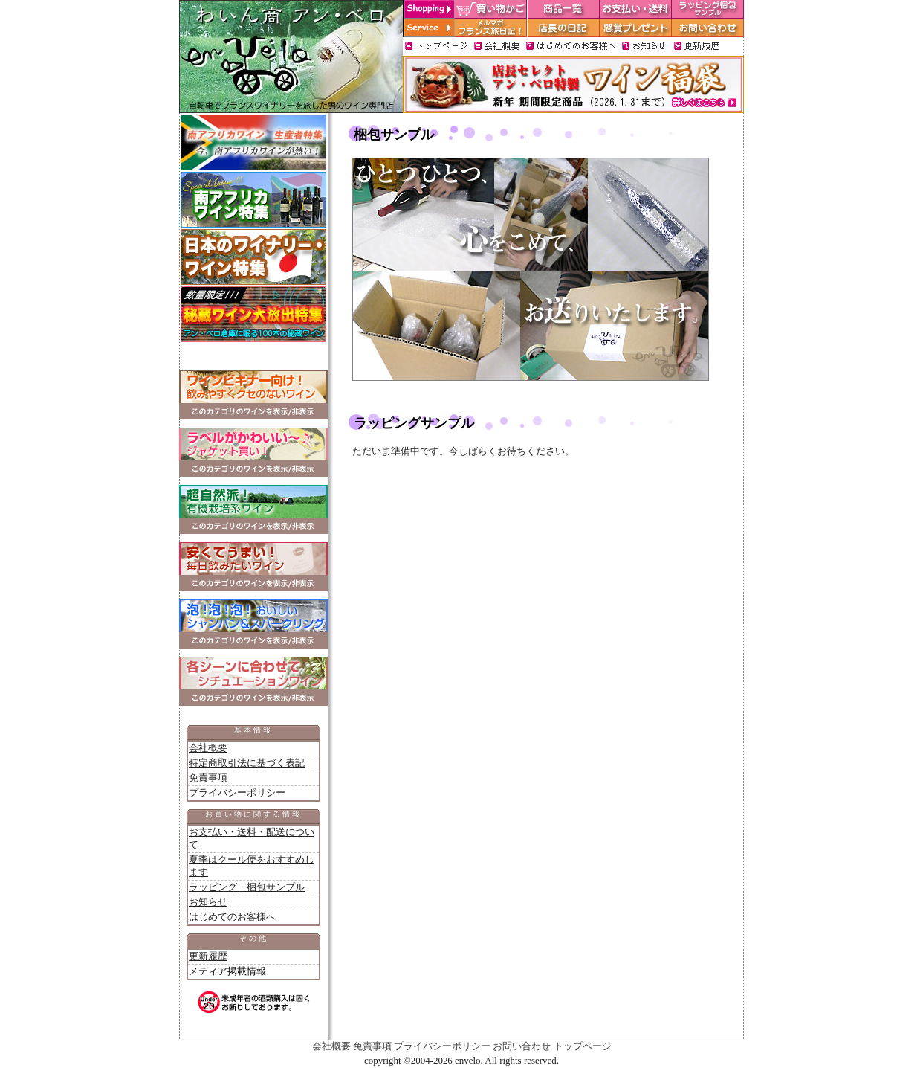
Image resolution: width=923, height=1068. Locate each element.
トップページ (583, 1046)
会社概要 (208, 747)
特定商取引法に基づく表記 (247, 762)
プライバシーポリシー (237, 792)
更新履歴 (208, 956)
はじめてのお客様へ (232, 916)
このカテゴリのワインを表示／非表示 (253, 411)
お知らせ (208, 901)
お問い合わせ (522, 1046)
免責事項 (208, 777)
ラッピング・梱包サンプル (247, 886)
